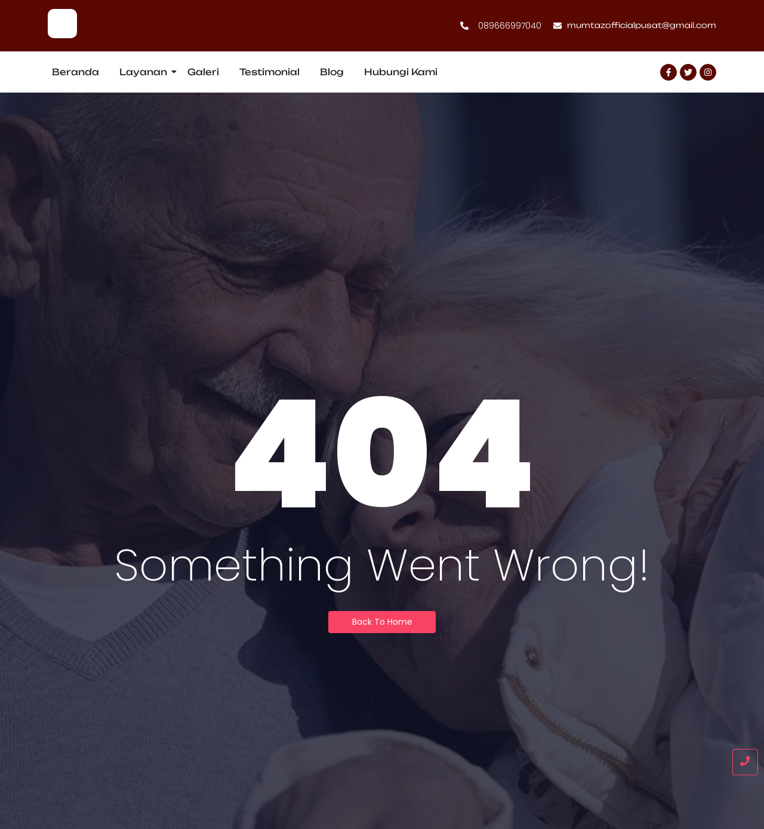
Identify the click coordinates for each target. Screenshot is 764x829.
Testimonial (269, 72)
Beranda (75, 72)
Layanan (145, 72)
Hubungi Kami (401, 72)
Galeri (203, 72)
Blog (332, 72)
